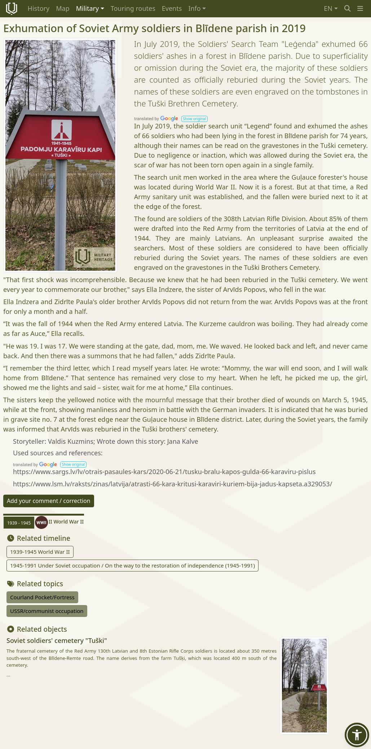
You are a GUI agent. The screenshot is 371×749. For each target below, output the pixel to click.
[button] (360, 8)
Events (172, 8)
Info (194, 8)
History (39, 8)
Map (63, 8)
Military (87, 8)
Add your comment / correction (48, 501)
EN (328, 8)
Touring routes (133, 8)
